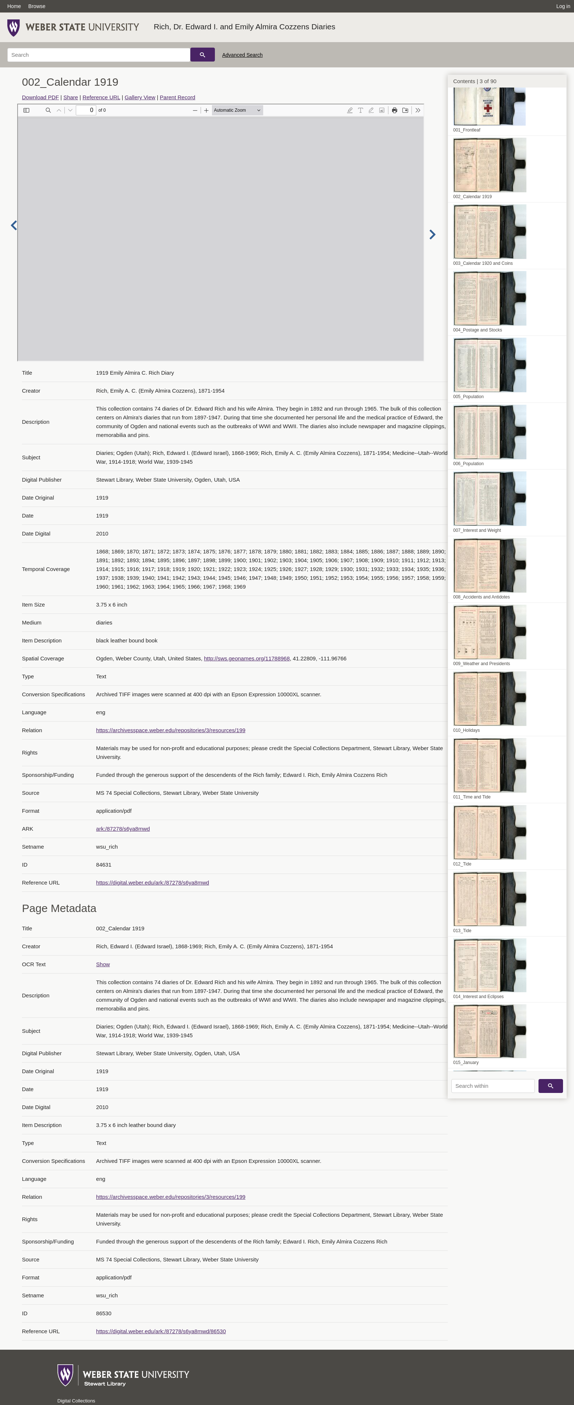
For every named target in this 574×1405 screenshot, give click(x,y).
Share (70, 97)
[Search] (98, 55)
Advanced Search (242, 55)
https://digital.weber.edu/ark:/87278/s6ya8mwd (152, 882)
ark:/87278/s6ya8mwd (123, 829)
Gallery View (139, 97)
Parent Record (177, 97)
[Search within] (493, 1086)
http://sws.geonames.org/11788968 (247, 658)
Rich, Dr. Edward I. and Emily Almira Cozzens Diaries (244, 26)
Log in (563, 6)
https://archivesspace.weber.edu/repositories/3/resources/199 (171, 730)
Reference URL (101, 97)
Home (14, 6)
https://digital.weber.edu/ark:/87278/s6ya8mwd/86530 (161, 1331)
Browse (36, 6)
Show (103, 964)
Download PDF (40, 97)
